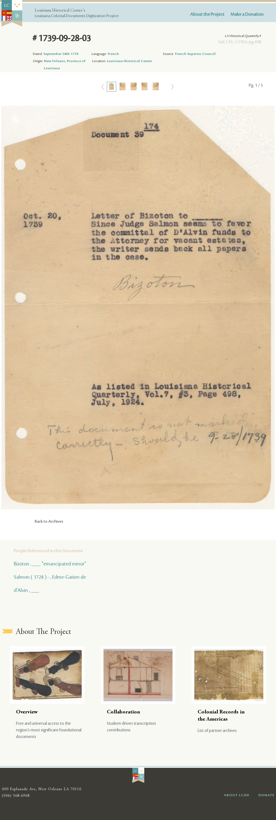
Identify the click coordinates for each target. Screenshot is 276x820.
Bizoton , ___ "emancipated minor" (50, 564)
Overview (27, 712)
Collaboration (123, 712)
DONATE (266, 795)
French (113, 54)
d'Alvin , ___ (26, 590)
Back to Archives (49, 521)
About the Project (207, 14)
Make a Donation (247, 14)
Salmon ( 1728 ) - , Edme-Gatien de (50, 577)
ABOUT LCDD (236, 795)
